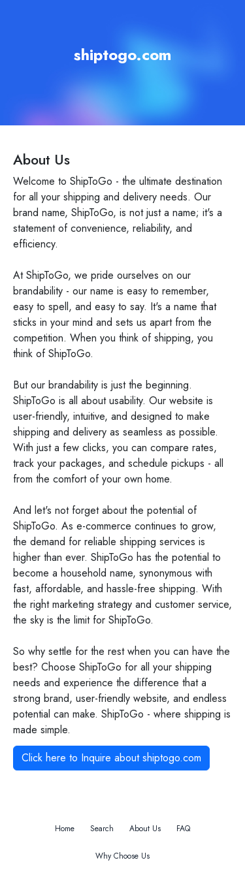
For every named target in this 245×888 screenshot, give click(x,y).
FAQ (183, 828)
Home (64, 828)
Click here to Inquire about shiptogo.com (111, 757)
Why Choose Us (122, 856)
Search (102, 828)
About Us (145, 828)
